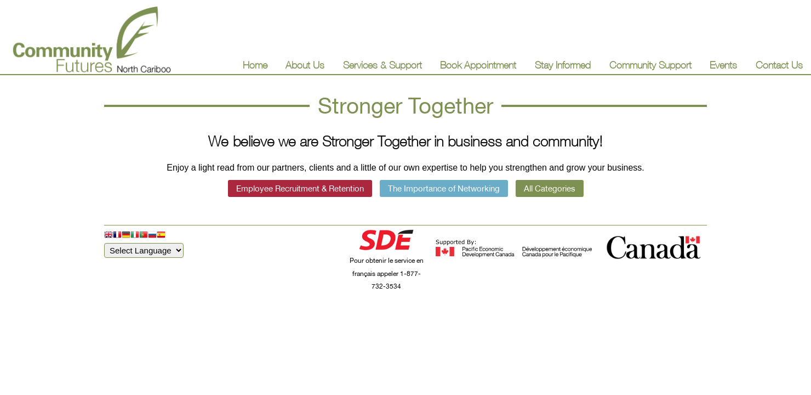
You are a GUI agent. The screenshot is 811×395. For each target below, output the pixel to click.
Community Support (650, 65)
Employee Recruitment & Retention (300, 188)
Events (723, 65)
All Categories (549, 188)
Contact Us (779, 65)
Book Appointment (478, 65)
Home (255, 65)
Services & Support (382, 65)
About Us (304, 65)
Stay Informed (563, 65)
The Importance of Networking (444, 188)
